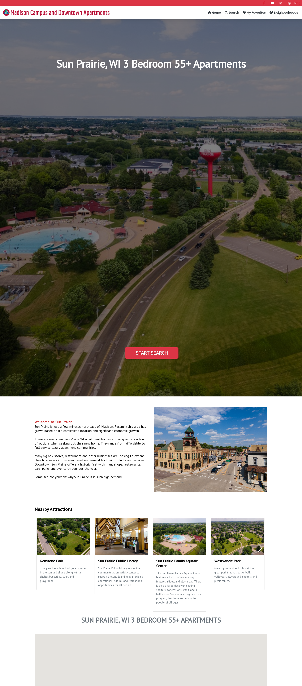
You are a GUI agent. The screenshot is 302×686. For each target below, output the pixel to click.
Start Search (152, 353)
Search (232, 12)
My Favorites (254, 12)
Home (214, 12)
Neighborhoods (283, 12)
